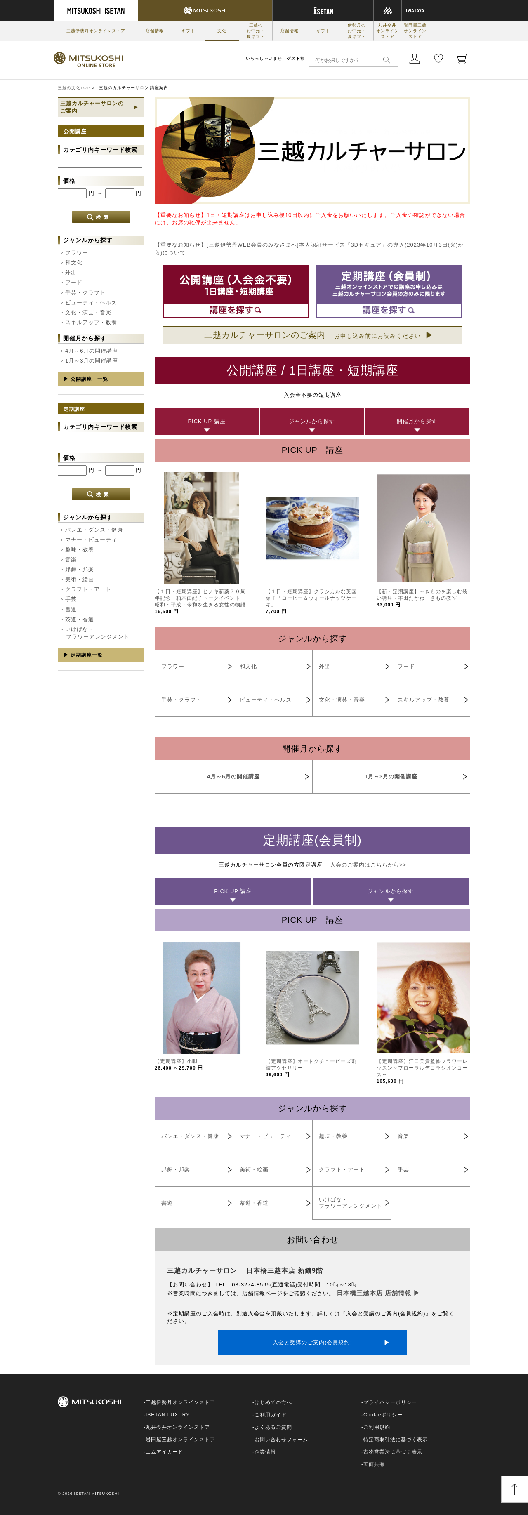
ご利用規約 (376, 1427)
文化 (221, 30)
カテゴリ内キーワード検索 (100, 149)
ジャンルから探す (312, 421)
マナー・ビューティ (91, 540)
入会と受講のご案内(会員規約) (312, 1342)
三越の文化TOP (74, 87)
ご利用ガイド (271, 1415)
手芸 (71, 599)
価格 (69, 180)
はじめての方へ (273, 1402)
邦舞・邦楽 (79, 569)
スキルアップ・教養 (91, 322)
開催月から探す (417, 421)
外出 (71, 272)
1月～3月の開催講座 (91, 361)
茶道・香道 (79, 619)
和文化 (73, 262)
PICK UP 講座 (207, 421)
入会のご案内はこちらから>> (368, 865)
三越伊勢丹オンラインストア (95, 30)
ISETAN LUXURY (168, 1415)
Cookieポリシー (383, 1415)
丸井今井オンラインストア (387, 31)
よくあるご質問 (273, 1427)
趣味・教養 (79, 550)
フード (73, 282)
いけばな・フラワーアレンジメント (97, 633)
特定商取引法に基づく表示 (395, 1439)
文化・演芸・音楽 (88, 312)
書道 (71, 609)
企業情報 (265, 1452)
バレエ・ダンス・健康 (94, 530)
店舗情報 (155, 30)
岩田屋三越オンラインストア (415, 31)
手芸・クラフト (85, 293)
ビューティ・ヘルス (91, 302)
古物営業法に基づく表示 (392, 1452)
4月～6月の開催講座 (91, 351)
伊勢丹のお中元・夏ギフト (357, 31)
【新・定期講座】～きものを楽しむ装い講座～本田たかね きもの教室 (422, 598)
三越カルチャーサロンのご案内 (312, 334)
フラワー (76, 253)
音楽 (71, 559)
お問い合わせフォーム (281, 1439)
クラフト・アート (88, 589)
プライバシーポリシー (390, 1402)
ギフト (188, 30)
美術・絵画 (79, 579)
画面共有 (374, 1464)
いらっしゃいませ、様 (275, 58)
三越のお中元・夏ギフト (256, 31)
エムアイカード (164, 1452)
